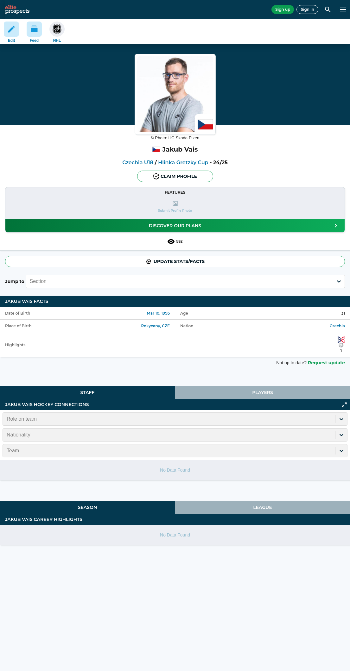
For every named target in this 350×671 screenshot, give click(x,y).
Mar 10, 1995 (158, 313)
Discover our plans (244, 225)
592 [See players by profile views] (174, 241)
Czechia (337, 325)
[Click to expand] (344, 405)
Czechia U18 (137, 163)
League (262, 507)
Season (87, 507)
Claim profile (175, 176)
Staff (87, 392)
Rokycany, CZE (155, 325)
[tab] (87, 392)
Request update (326, 363)
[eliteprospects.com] (17, 9)
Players (262, 392)
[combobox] (30, 281)
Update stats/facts (175, 261)
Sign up (282, 9)
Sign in (307, 9)
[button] (175, 206)
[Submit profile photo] (175, 206)
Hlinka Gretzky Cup (183, 163)
